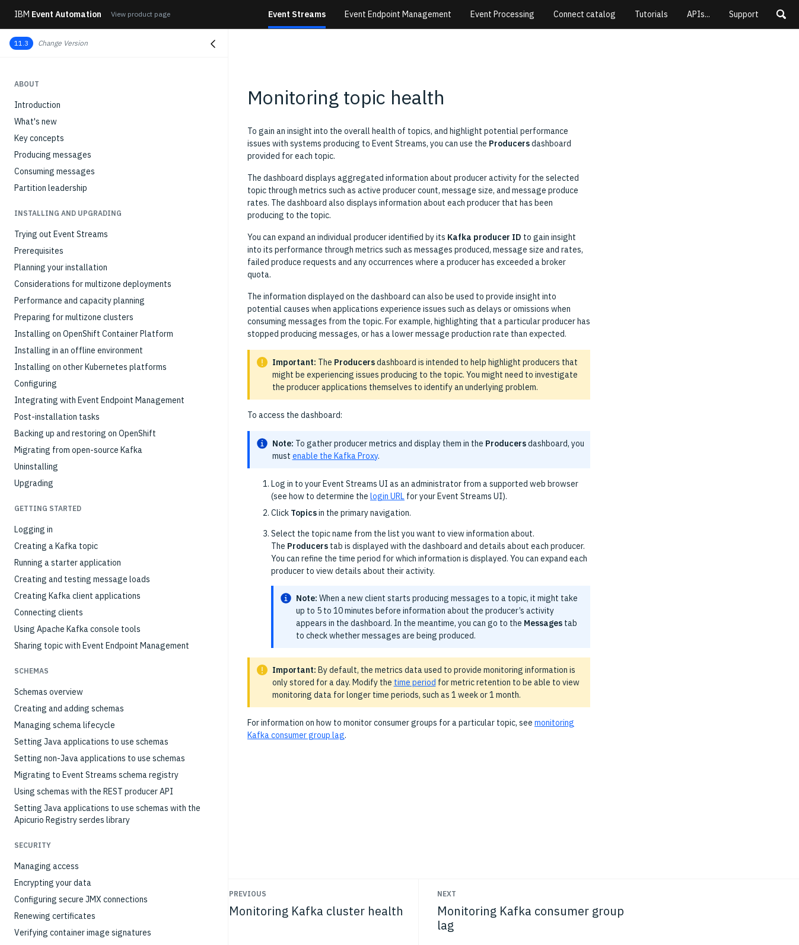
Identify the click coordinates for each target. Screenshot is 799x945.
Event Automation (57, 14)
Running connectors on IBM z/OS (73, 209)
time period (415, 682)
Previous (247, 893)
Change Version (63, 43)
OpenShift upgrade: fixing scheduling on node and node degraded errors (115, 911)
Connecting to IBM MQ (56, 159)
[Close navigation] (213, 44)
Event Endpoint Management (398, 14)
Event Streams (297, 14)
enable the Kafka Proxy (335, 456)
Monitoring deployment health (70, 255)
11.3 (21, 43)
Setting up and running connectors (77, 143)
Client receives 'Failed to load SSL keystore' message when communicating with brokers (113, 882)
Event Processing (502, 14)
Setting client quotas (53, 421)
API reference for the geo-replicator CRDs (93, 517)
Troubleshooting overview (62, 597)
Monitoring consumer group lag (71, 305)
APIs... (698, 14)
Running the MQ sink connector (70, 192)
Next (446, 893)
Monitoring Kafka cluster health (72, 272)
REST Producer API (49, 534)
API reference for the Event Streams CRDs (92, 501)
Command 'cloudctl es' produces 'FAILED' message (108, 753)
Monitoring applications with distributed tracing (102, 322)
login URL (387, 496)
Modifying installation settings (71, 371)
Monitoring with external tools (70, 355)
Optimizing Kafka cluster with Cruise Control (96, 388)
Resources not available (58, 630)
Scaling (28, 405)
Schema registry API (52, 550)
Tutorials (651, 14)
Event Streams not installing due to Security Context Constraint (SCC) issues (111, 826)
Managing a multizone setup (66, 438)
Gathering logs (42, 613)
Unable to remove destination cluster (83, 786)
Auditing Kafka (41, 338)
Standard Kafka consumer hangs (74, 708)
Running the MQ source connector (75, 176)
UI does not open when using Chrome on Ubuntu (101, 770)
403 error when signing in (60, 803)
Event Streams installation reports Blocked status (107, 646)
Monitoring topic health (60, 288)
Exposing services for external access (84, 93)
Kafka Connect (41, 126)
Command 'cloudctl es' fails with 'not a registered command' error (106, 731)
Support (744, 14)
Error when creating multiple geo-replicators (97, 663)
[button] (781, 14)
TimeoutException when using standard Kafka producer (99, 686)
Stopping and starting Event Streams (83, 454)
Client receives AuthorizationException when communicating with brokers (96, 854)
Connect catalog (584, 14)
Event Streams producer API (66, 76)
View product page (140, 13)
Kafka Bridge (38, 109)
